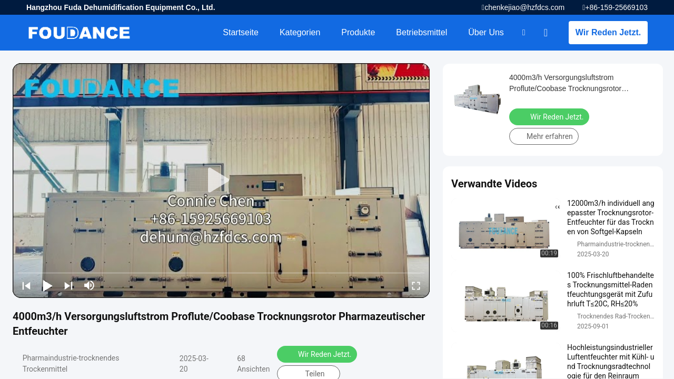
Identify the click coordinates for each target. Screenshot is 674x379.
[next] (68, 285)
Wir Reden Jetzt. (608, 32)
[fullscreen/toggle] (416, 285)
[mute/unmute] (89, 285)
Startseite (241, 32)
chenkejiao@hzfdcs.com (524, 7)
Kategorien (300, 32)
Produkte (358, 32)
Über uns (486, 32)
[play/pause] (47, 285)
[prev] (26, 285)
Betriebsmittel (421, 32)
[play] (221, 180)
